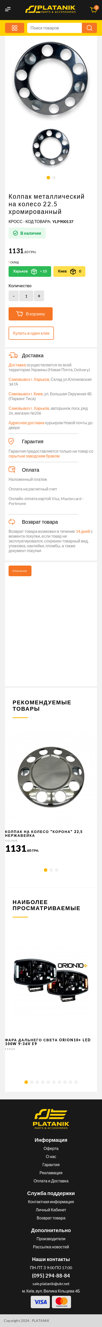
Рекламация (51, 1172)
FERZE (10, 1048)
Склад (14, 262)
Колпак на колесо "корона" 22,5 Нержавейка (44, 833)
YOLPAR (11, 840)
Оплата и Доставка (51, 1180)
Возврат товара (51, 1217)
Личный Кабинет (51, 1209)
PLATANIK (41, 1320)
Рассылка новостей (51, 1246)
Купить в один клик (31, 333)
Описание (19, 570)
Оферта (51, 1148)
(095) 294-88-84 (51, 1275)
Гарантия (50, 1164)
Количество (20, 285)
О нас (51, 1156)
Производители (51, 1238)
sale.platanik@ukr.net (51, 1283)
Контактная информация (51, 1201)
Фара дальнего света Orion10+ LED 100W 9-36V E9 (48, 1042)
